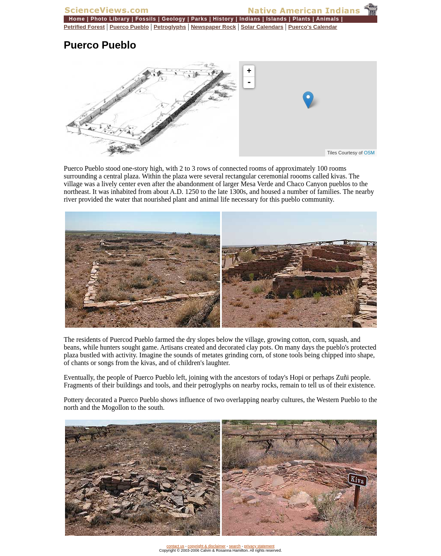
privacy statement (259, 546)
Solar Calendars (262, 27)
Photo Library (110, 19)
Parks (199, 19)
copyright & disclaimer (207, 546)
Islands (276, 19)
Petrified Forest (84, 27)
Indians (250, 19)
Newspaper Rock (213, 27)
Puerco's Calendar (312, 27)
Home (77, 19)
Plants (301, 19)
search (235, 546)
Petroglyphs (170, 27)
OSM (369, 152)
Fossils (145, 19)
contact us (175, 546)
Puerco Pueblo (129, 27)
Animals (327, 19)
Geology (174, 19)
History (223, 19)
